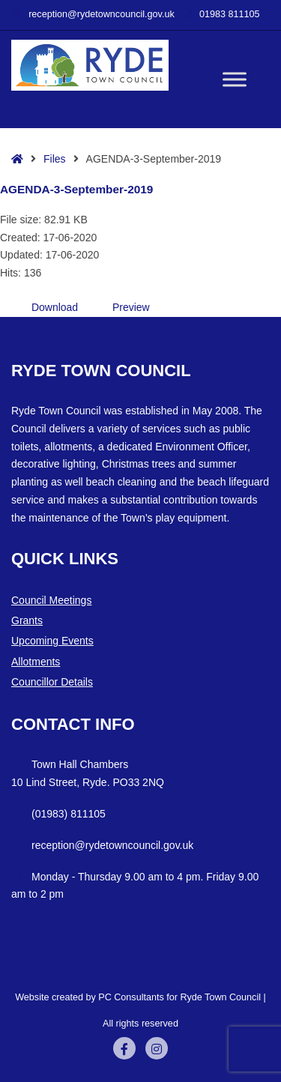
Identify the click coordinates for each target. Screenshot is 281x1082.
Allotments (35, 662)
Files (54, 159)
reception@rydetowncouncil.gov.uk (93, 14)
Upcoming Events (52, 641)
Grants (27, 620)
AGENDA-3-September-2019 (76, 189)
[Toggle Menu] (235, 79)
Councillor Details (52, 682)
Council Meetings (51, 600)
